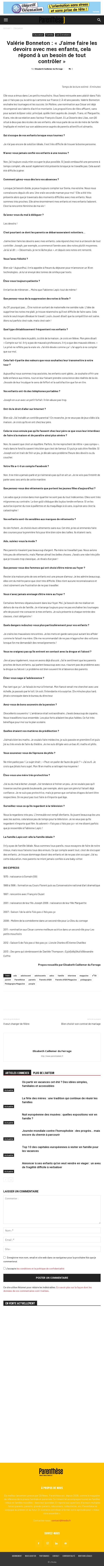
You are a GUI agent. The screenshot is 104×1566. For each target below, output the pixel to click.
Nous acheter (30, 1556)
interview (72, 975)
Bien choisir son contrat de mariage (81, 1023)
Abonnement (17, 1556)
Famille (49, 34)
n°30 (94, 975)
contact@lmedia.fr (61, 1520)
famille (61, 975)
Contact (56, 1556)
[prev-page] (5, 1180)
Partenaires (44, 1556)
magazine (84, 975)
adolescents (40, 975)
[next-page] (11, 1180)
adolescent (26, 975)
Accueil (6, 28)
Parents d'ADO (45, 980)
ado (15, 975)
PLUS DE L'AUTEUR (43, 1073)
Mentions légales (85, 1556)
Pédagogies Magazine (15, 984)
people (32, 984)
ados (51, 975)
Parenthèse (20, 980)
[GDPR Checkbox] (4, 1268)
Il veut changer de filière (16, 1023)
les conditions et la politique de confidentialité (40, 1268)
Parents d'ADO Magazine (66, 980)
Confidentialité (69, 1556)
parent (8, 980)
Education (18, 28)
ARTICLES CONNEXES (17, 1073)
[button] (5, 20)
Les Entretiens (63, 34)
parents (32, 980)
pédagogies (85, 980)
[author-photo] (52, 1045)
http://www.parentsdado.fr (52, 1056)
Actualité (8, 1090)
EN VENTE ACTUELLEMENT (20, 1303)
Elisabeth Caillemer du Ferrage (49, 69)
